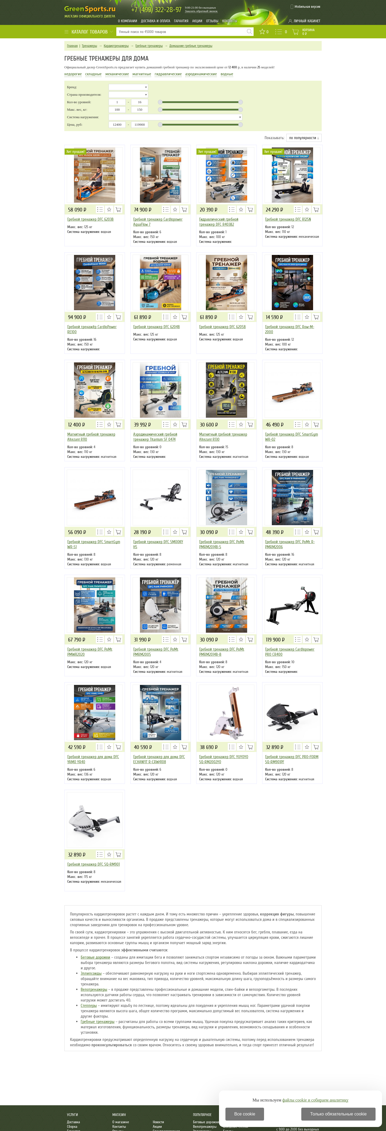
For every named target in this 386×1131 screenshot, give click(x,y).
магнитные (141, 74)
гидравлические (168, 74)
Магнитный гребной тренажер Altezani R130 (223, 437)
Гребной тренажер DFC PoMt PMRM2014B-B (221, 652)
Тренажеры (89, 46)
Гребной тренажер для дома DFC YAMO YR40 (93, 759)
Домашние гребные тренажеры (190, 46)
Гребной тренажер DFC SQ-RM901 (93, 864)
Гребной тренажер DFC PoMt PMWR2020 (89, 652)
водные (227, 74)
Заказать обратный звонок (201, 11)
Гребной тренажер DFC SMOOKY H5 (158, 544)
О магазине (120, 1122)
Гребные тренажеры (149, 46)
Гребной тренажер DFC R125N (288, 219)
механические (117, 74)
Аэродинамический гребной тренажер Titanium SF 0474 (155, 437)
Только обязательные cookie (338, 1114)
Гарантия (181, 21)
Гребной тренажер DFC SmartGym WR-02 (291, 437)
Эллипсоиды (91, 973)
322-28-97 (156, 9)
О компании (127, 21)
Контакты (229, 21)
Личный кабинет (307, 21)
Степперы (89, 1005)
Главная (72, 46)
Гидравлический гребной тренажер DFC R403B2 (218, 222)
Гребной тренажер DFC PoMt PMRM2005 (155, 652)
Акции (197, 21)
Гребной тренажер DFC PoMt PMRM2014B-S (221, 544)
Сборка (72, 1126)
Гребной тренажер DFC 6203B (90, 219)
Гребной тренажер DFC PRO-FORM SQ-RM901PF (291, 759)
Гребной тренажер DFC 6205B (222, 326)
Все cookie (244, 1114)
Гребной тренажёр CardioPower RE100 (92, 329)
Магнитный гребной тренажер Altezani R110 (91, 437)
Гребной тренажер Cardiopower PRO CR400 (289, 652)
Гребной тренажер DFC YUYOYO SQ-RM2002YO (223, 759)
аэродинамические (201, 74)
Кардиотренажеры (116, 46)
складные (93, 74)
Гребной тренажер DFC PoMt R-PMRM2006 (290, 544)
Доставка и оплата (155, 21)
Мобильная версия (307, 7)
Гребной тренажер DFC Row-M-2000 (289, 329)
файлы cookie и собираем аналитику (315, 1100)
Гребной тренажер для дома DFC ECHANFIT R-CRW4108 (159, 759)
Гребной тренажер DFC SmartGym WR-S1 (93, 544)
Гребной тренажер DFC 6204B (156, 326)
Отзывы (212, 21)
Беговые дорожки (95, 957)
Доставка (73, 1122)
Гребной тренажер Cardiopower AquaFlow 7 (158, 222)
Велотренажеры (94, 989)
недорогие (73, 74)
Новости (158, 1122)
